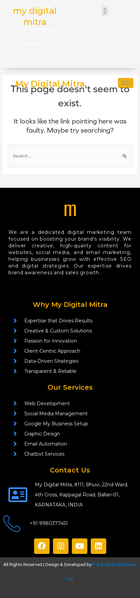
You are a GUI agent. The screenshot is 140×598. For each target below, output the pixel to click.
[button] (105, 10)
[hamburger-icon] (125, 83)
